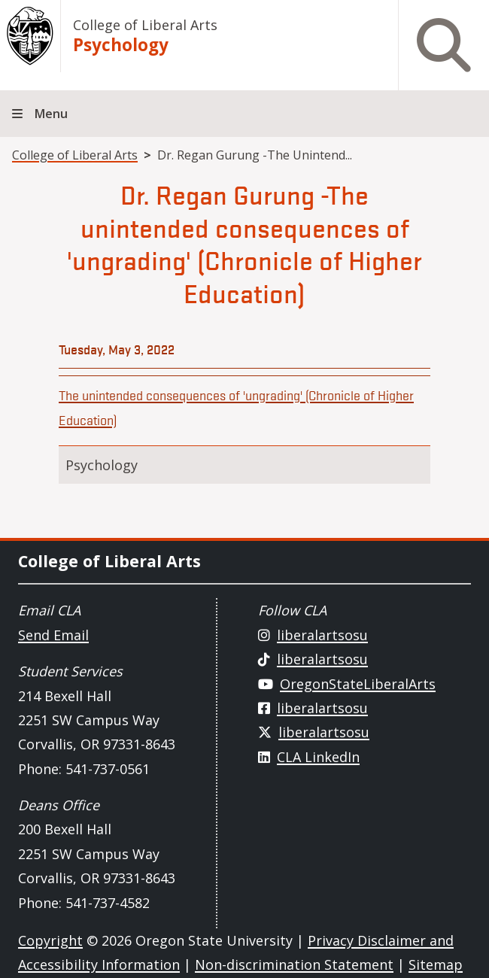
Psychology (121, 44)
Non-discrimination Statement (294, 964)
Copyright (50, 940)
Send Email (53, 635)
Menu (51, 113)
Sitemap (436, 964)
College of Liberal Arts (145, 25)
